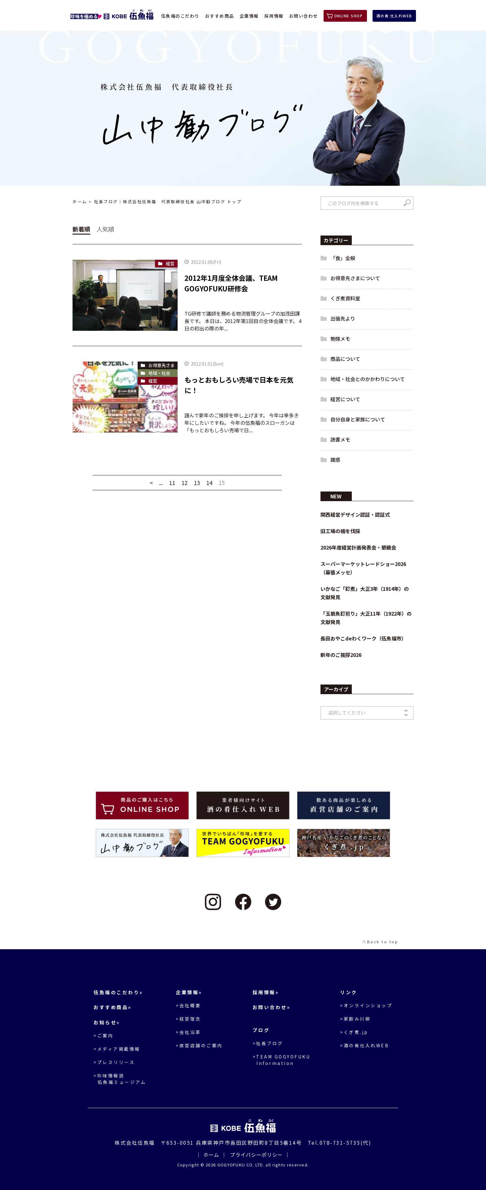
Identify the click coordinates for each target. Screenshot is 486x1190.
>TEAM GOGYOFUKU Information (282, 1059)
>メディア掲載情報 (117, 1049)
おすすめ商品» (113, 1007)
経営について (345, 399)
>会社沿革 (188, 1032)
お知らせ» (107, 1022)
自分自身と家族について (357, 419)
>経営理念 (188, 1019)
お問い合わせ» (272, 1007)
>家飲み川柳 (355, 1019)
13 (197, 482)
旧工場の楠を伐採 (340, 531)
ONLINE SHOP (348, 15)
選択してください (346, 712)
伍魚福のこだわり (180, 16)
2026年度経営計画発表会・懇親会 (358, 547)
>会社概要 (188, 1005)
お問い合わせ (303, 16)
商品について (345, 358)
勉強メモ (340, 338)
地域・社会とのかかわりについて (367, 379)
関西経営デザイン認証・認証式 (355, 514)
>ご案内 (103, 1035)
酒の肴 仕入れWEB (394, 15)
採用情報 (274, 16)
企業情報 (249, 16)
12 (184, 482)
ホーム (80, 201)
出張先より (342, 318)
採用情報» (266, 992)
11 (172, 482)
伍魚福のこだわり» (118, 992)
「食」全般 (342, 258)
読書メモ (340, 439)
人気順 (105, 229)
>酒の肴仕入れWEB (364, 1045)
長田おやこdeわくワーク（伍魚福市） (363, 638)
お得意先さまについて (355, 278)
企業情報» (189, 992)
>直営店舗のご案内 (199, 1045)
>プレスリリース (114, 1062)
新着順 (81, 229)
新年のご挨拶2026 (340, 654)
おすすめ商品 (219, 16)
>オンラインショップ (366, 1005)
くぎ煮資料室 (345, 298)
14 (209, 482)
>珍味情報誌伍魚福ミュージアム (120, 1078)
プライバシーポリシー (256, 1154)
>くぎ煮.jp (354, 1032)
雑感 (335, 459)
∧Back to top (380, 942)
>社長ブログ (268, 1043)
